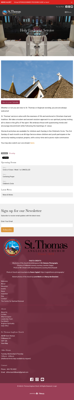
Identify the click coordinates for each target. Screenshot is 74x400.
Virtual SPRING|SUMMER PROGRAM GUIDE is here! (31, 2)
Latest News (6, 189)
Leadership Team (7, 319)
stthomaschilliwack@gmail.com (17, 372)
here (32, 143)
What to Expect (6, 317)
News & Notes (8, 195)
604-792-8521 (60, 7)
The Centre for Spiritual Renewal (12, 301)
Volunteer (4, 294)
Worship (12, 153)
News (3, 291)
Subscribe (7, 229)
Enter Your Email (7, 221)
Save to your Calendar (10, 102)
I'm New (3, 314)
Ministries (4, 286)
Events (3, 289)
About (3, 284)
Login (55, 386)
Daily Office (5, 326)
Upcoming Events (8, 162)
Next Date (37, 48)
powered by (37, 393)
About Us (4, 312)
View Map (4, 343)
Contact (4, 299)
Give (2, 296)
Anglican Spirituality (7, 323)
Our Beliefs (5, 321)
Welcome (4, 281)
